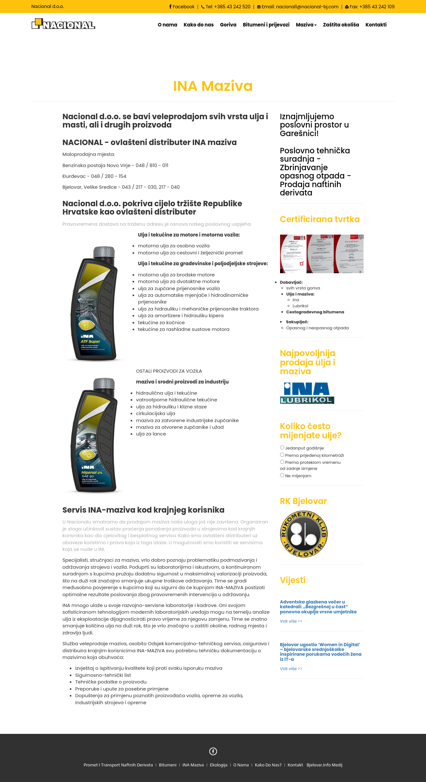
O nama (167, 25)
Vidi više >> (291, 621)
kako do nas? (269, 764)
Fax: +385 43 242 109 (369, 7)
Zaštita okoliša (341, 25)
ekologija (218, 764)
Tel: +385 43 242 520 (225, 7)
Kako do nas (199, 25)
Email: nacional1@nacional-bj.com (298, 7)
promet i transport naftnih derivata (118, 764)
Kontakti (375, 25)
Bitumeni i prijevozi (266, 25)
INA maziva (193, 764)
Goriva (228, 25)
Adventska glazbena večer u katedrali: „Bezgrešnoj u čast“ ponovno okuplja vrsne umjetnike (318, 607)
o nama (242, 764)
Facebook (182, 7)
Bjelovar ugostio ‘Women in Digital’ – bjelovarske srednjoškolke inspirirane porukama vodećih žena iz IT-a (321, 651)
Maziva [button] (306, 25)
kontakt (295, 764)
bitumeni (167, 764)
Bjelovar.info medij (325, 764)
